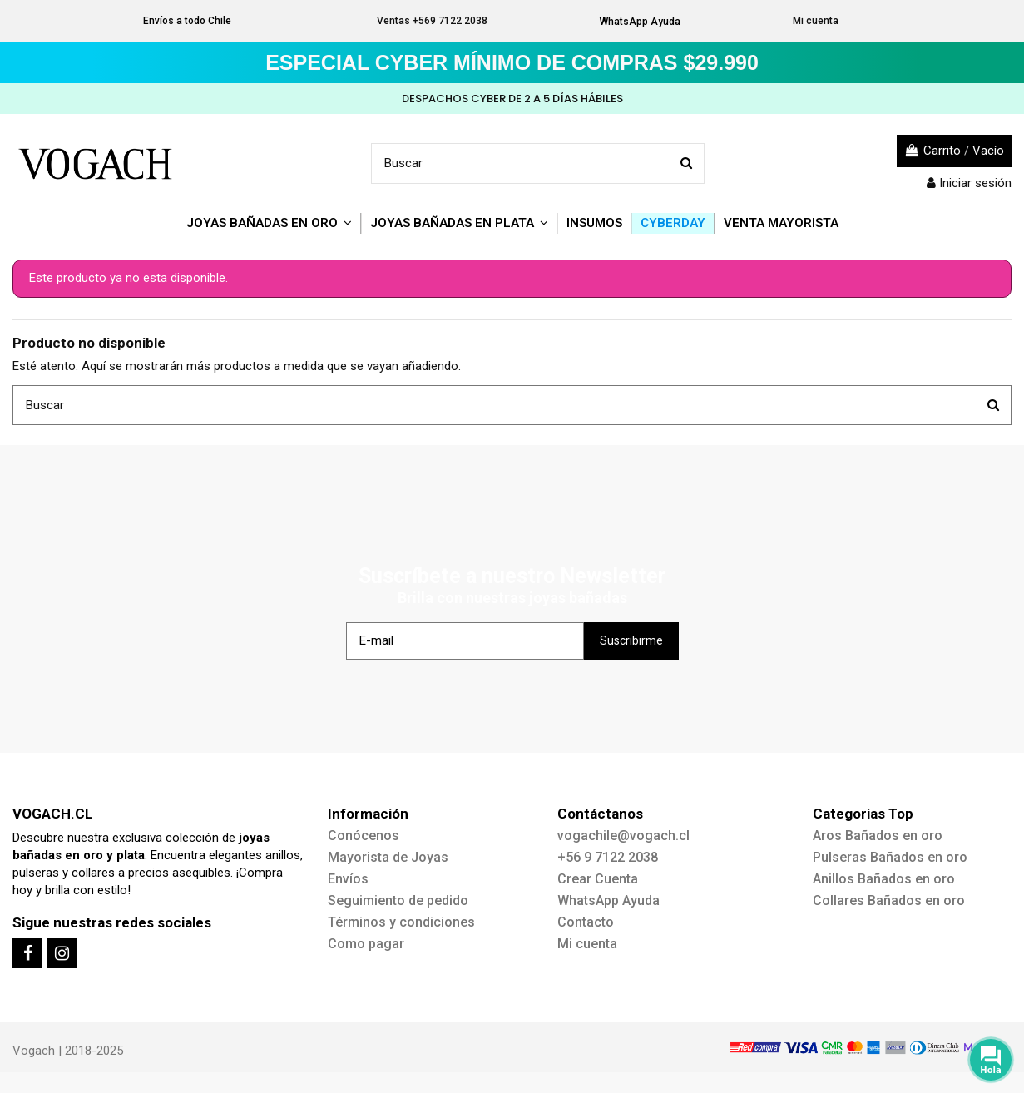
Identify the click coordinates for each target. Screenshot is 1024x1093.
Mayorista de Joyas (388, 857)
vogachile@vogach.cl (623, 835)
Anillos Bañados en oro (884, 879)
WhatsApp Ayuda (640, 21)
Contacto (585, 922)
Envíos (348, 879)
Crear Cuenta (597, 879)
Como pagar (366, 944)
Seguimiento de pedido (398, 900)
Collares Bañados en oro (889, 900)
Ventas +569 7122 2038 (432, 21)
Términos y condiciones (401, 922)
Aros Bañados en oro (877, 835)
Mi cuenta (815, 21)
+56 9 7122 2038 (607, 857)
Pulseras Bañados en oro (890, 857)
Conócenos (363, 835)
